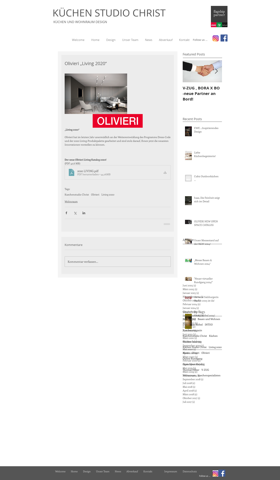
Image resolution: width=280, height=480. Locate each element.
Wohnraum (71, 201)
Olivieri (95, 194)
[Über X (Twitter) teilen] (75, 213)
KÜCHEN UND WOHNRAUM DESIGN (80, 22)
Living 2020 (107, 194)
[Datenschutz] (189, 471)
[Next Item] (216, 71)
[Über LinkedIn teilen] (84, 213)
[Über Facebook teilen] (66, 213)
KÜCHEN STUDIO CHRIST (109, 12)
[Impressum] (170, 471)
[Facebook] (224, 38)
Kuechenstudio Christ (77, 194)
